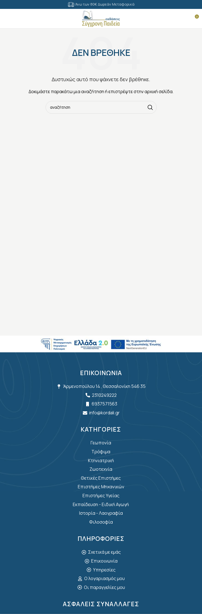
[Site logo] (101, 18)
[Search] (18, 18)
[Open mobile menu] (7, 18)
